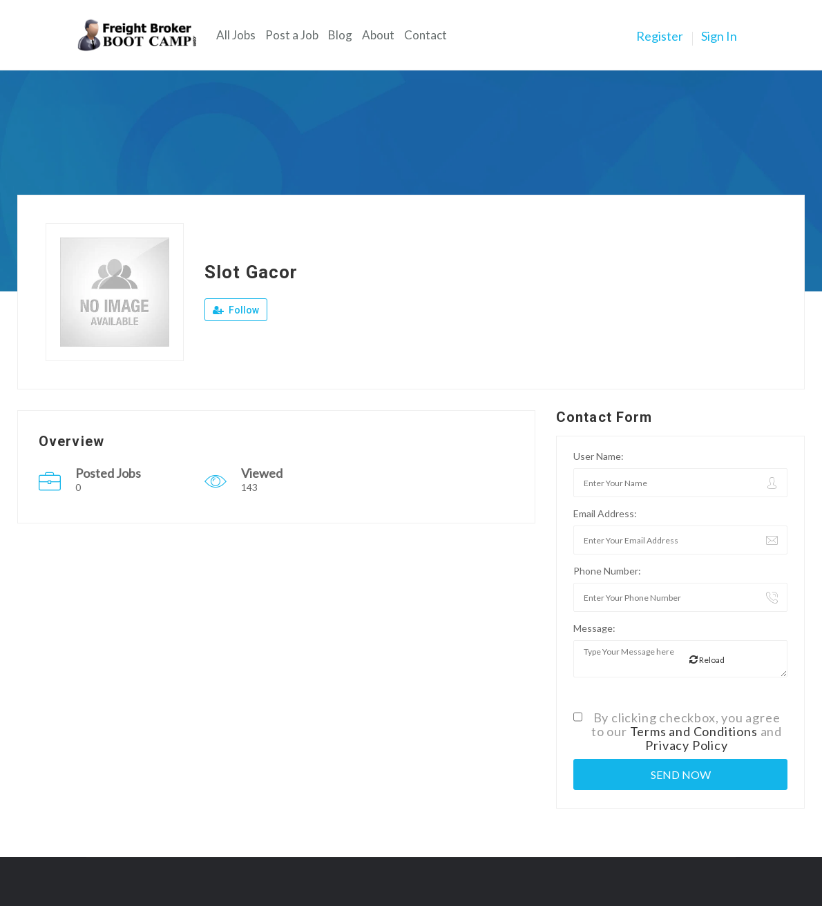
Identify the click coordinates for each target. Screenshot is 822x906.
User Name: (598, 456)
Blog (340, 35)
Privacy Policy (686, 745)
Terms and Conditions (694, 731)
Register (659, 36)
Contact (425, 35)
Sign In (719, 36)
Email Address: (605, 513)
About (378, 35)
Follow (236, 310)
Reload (707, 660)
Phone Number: (607, 571)
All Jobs (236, 35)
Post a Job (291, 35)
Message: (594, 628)
